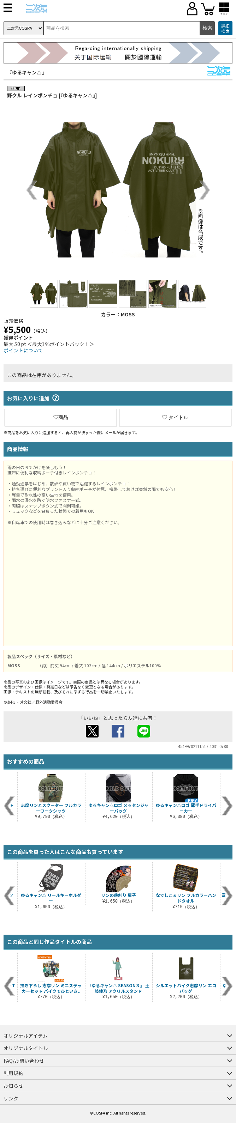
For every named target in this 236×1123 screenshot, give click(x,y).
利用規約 (13, 1072)
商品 (60, 417)
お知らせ (13, 1085)
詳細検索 (225, 28)
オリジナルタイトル (26, 1047)
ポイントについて (23, 350)
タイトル (175, 417)
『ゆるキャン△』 (27, 72)
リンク (11, 1098)
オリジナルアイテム (26, 1035)
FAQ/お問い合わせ (24, 1060)
